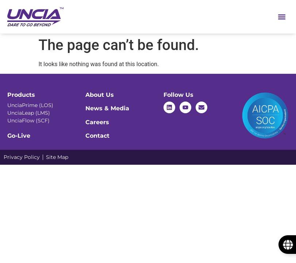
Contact (97, 135)
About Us (99, 94)
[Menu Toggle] (282, 17)
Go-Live (18, 135)
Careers (97, 122)
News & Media (107, 108)
